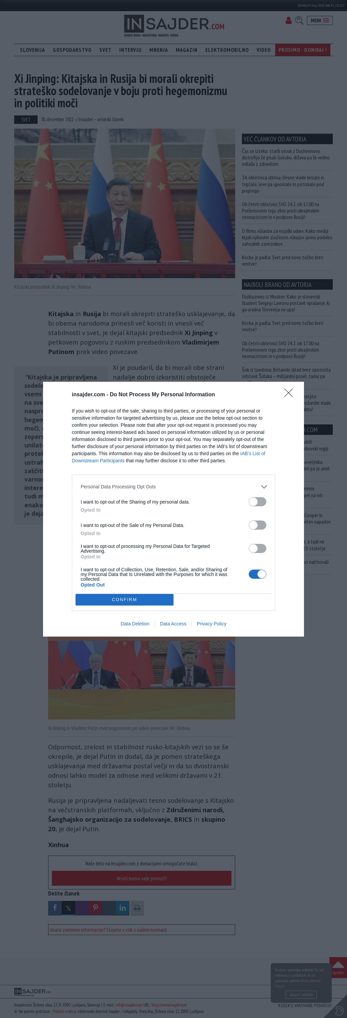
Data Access (173, 623)
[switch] (257, 501)
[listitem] (173, 486)
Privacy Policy (211, 623)
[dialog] (173, 509)
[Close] (290, 395)
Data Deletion (135, 623)
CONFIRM (124, 599)
